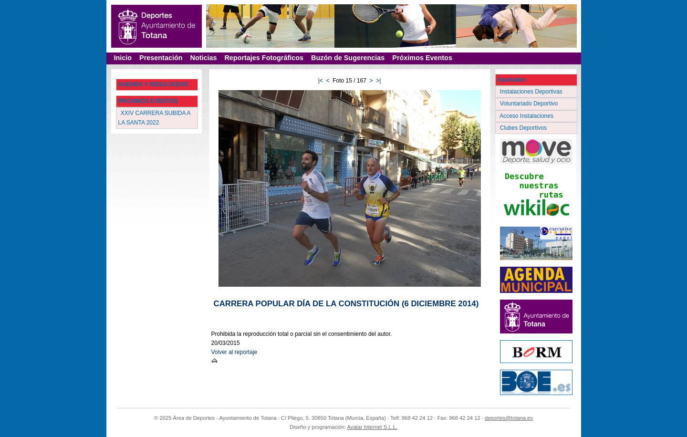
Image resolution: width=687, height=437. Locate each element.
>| (378, 80)
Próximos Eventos (422, 58)
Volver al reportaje (234, 352)
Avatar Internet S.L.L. (372, 427)
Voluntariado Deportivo (530, 103)
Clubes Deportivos (524, 128)
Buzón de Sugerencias (348, 58)
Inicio (123, 58)
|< (320, 80)
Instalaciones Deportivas (532, 91)
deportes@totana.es (509, 418)
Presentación (160, 58)
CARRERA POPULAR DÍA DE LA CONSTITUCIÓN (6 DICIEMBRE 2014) (346, 303)
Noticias (203, 58)
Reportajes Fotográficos (263, 58)
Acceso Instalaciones (528, 116)
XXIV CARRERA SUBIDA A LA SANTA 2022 (154, 117)
